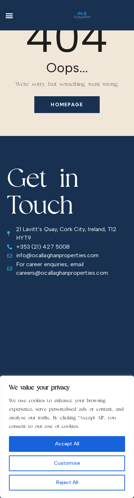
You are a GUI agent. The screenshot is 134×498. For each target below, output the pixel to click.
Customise (67, 463)
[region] (67, 437)
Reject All (67, 482)
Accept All (67, 444)
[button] (9, 15)
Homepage (67, 104)
